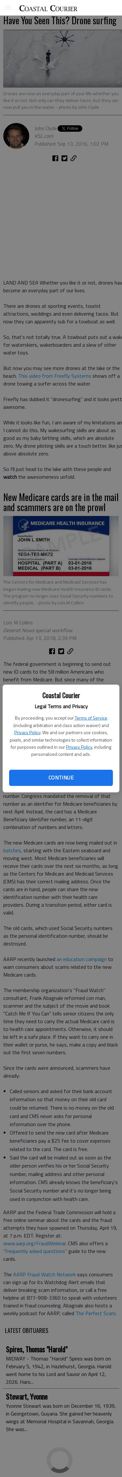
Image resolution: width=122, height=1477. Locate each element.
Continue (61, 777)
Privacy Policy (27, 732)
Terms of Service (91, 717)
